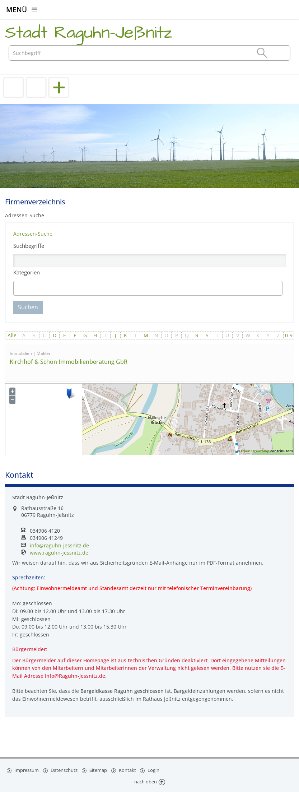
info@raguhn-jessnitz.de (59, 545)
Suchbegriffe (28, 245)
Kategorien (26, 272)
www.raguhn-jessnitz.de (59, 552)
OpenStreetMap (255, 450)
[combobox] (148, 288)
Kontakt (128, 769)
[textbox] (47, 288)
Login (155, 769)
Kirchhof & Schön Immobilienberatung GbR (68, 362)
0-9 (289, 335)
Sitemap (98, 769)
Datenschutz (64, 769)
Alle (12, 335)
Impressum (26, 769)
